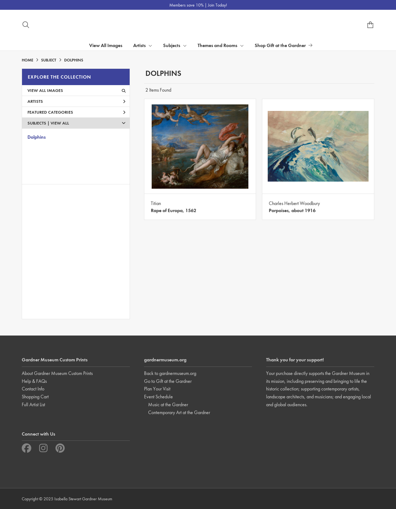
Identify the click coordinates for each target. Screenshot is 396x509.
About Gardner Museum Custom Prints (57, 373)
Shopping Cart (35, 396)
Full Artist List (33, 404)
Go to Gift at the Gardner (168, 381)
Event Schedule (158, 396)
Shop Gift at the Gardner (283, 45)
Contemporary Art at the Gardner (179, 412)
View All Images (105, 45)
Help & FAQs (34, 381)
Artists (76, 101)
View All (60, 123)
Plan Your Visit (157, 389)
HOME (27, 60)
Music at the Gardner (168, 404)
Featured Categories (76, 112)
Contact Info (33, 389)
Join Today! (217, 5)
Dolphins (36, 137)
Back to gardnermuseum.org (170, 373)
